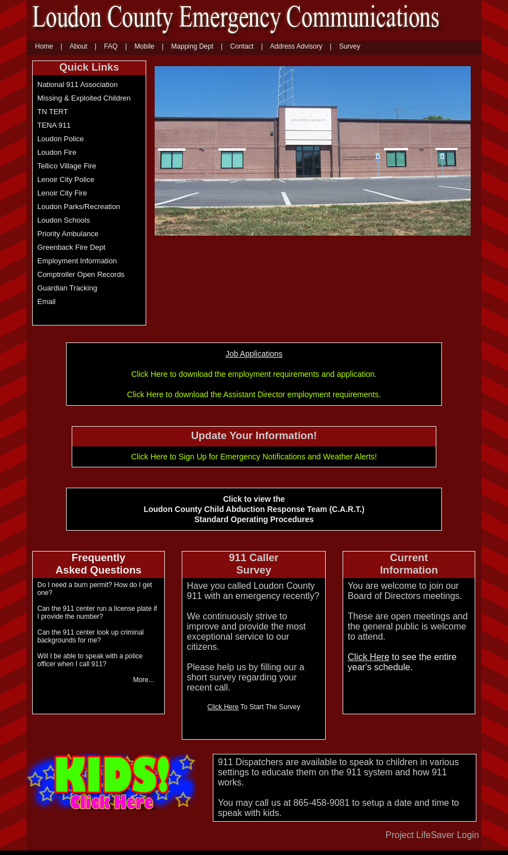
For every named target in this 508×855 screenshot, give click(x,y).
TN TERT (52, 111)
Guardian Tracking (67, 288)
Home (44, 46)
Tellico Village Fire (67, 166)
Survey (349, 46)
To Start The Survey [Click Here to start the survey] (253, 707)
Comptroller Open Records (81, 274)
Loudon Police (60, 138)
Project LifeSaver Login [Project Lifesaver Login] (432, 835)
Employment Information (77, 261)
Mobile (144, 46)
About (78, 46)
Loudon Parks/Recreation (78, 206)
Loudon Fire (56, 152)
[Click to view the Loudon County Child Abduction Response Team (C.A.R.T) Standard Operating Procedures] (98, 565)
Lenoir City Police (65, 179)
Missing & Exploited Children (83, 98)
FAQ (110, 46)
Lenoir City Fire (62, 193)
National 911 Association (77, 84)
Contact (241, 46)
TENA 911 (54, 125)
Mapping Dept (192, 46)
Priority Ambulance (67, 233)
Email (46, 301)
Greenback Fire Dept (71, 247)
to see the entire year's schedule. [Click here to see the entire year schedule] (402, 662)
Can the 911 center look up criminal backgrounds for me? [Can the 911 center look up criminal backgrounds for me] (90, 636)
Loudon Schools (63, 220)
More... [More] (143, 680)
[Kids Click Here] (111, 807)
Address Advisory (296, 46)
